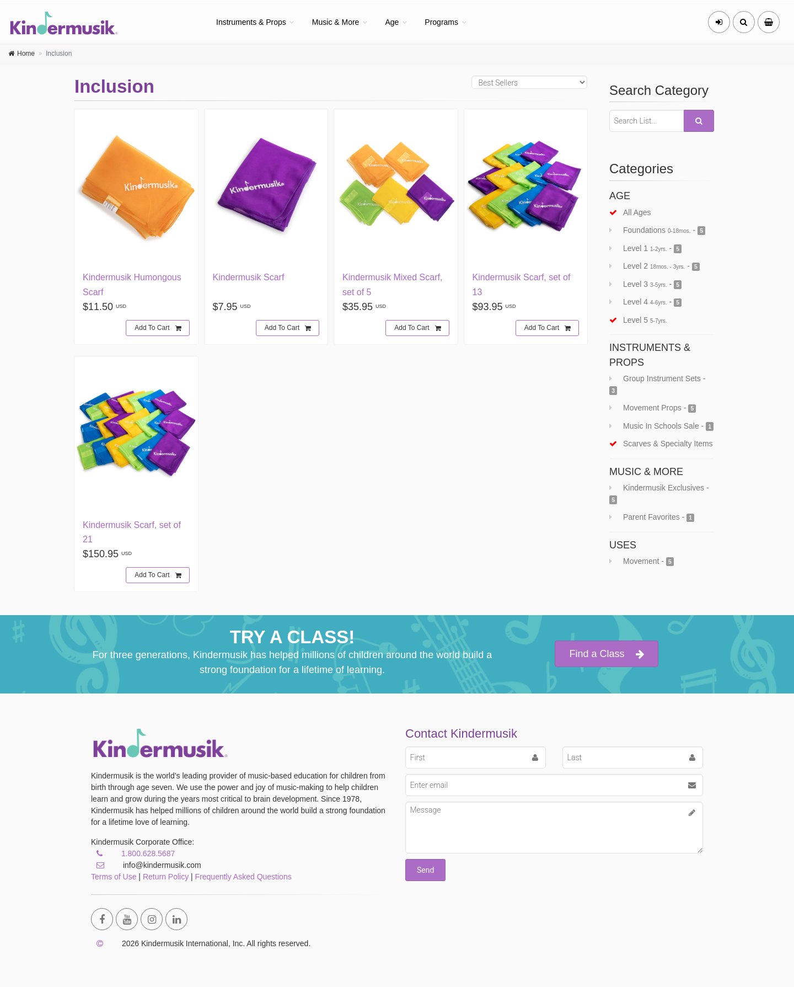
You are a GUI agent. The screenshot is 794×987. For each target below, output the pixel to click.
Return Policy (166, 876)
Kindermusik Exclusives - (659, 493)
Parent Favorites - (651, 517)
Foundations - (657, 230)
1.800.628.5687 (148, 853)
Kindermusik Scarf (249, 277)
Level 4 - (645, 302)
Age (392, 22)
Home (26, 53)
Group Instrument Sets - (657, 384)
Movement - (641, 561)
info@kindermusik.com (146, 865)
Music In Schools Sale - (661, 426)
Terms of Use (113, 876)
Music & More (336, 22)
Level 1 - (645, 248)
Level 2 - (654, 266)
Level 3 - (645, 284)
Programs (441, 22)
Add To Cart (158, 328)
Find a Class (606, 654)
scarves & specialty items (661, 443)
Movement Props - (652, 408)
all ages (630, 212)
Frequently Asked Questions (243, 876)
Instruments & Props (251, 22)
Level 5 (638, 320)
